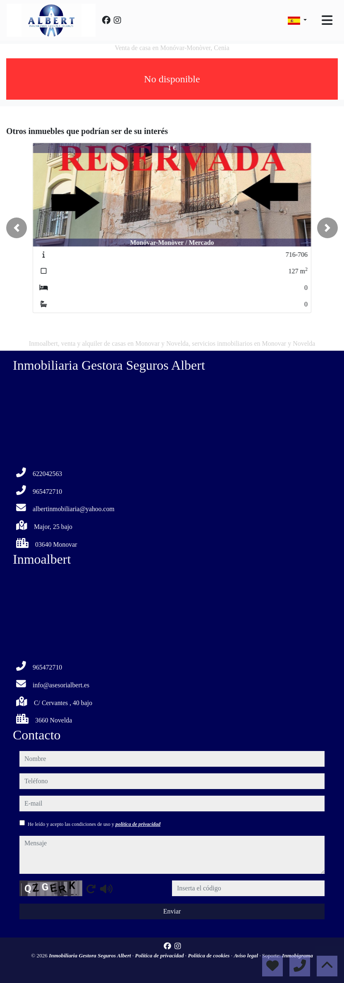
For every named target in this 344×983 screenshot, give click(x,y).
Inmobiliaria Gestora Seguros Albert (90, 955)
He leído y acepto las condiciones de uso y (94, 824)
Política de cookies (209, 955)
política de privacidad (137, 824)
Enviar (172, 911)
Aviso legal (246, 955)
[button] (16, 228)
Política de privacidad (160, 955)
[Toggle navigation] (327, 20)
